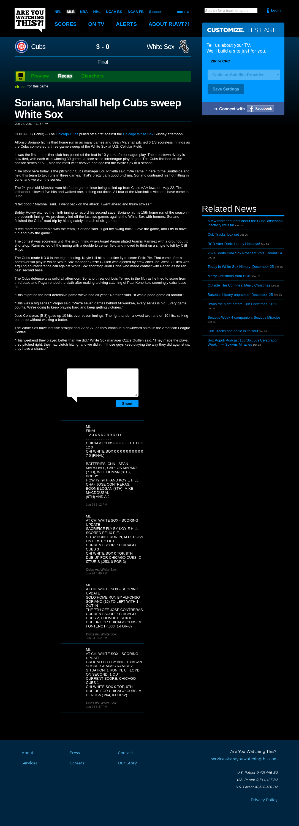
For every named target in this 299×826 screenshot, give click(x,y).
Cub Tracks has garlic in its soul (233, 331)
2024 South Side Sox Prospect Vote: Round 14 (245, 253)
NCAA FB (136, 12)
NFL (58, 12)
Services (29, 763)
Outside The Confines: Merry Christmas (239, 285)
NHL (97, 12)
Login (276, 10)
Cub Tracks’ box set (223, 234)
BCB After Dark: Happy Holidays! (234, 244)
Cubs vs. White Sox (101, 570)
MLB (71, 12)
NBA (84, 12)
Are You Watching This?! (30, 20)
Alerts (126, 24)
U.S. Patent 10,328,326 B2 (256, 787)
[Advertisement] (243, 160)
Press (75, 753)
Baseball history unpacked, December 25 (240, 295)
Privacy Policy (264, 800)
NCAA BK (114, 12)
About (168, 24)
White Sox (160, 46)
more (181, 12)
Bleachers (92, 76)
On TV (96, 24)
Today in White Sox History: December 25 (241, 267)
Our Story (127, 763)
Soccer (155, 12)
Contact (125, 753)
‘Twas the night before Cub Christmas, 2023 (242, 304)
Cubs (38, 46)
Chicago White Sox (138, 134)
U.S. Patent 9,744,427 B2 (257, 779)
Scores (66, 24)
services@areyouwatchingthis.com (244, 759)
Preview (40, 76)
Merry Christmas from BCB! (229, 276)
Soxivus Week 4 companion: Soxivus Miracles (244, 317)
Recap (65, 76)
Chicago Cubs (67, 134)
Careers (77, 763)
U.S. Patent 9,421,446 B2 (257, 772)
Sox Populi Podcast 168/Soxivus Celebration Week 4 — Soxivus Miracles (243, 342)
